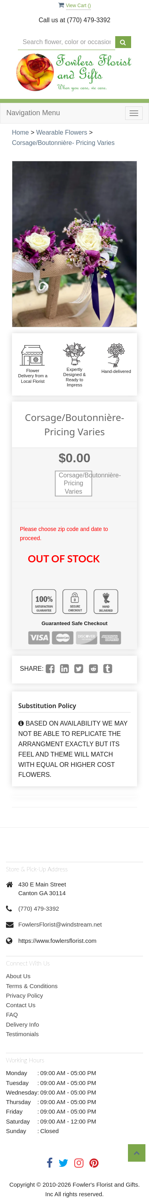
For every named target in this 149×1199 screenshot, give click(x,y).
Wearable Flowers (61, 132)
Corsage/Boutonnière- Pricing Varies (63, 142)
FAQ (12, 1014)
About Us (18, 976)
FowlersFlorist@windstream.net (60, 924)
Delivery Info (22, 1024)
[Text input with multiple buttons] (66, 42)
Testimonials (22, 1034)
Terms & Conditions (32, 986)
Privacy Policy (24, 995)
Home (20, 132)
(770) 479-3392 (38, 908)
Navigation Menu (33, 113)
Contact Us (20, 1005)
